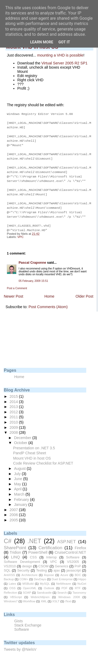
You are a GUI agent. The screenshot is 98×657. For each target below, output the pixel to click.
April (18, 482)
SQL (7, 563)
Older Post (84, 289)
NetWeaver (63, 576)
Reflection (10, 585)
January (21, 497)
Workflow (29, 593)
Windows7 (11, 593)
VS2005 (73, 554)
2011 (14, 410)
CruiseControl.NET (70, 545)
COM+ (23, 571)
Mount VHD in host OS (32, 451)
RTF (77, 580)
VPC (21, 229)
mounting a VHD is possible (60, 55)
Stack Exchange (27, 618)
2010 (14, 415)
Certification (50, 540)
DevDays (40, 571)
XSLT (56, 593)
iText (68, 593)
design (27, 559)
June (18, 471)
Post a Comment (17, 280)
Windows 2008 (69, 589)
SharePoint (15, 540)
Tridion (15, 545)
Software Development (22, 554)
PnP (77, 559)
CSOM (43, 559)
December (23, 430)
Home (49, 289)
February (22, 492)
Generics (61, 559)
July (18, 466)
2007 (14, 502)
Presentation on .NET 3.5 (34, 441)
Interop (51, 550)
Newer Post (13, 289)
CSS (33, 550)
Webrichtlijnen (40, 589)
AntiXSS (9, 567)
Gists (18, 614)
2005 (14, 513)
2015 (14, 389)
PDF (64, 580)
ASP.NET (66, 534)
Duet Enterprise (62, 571)
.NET (34, 533)
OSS (12, 580)
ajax (57, 563)
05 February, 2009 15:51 (33, 273)
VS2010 (10, 559)
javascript (73, 563)
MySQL (45, 576)
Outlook (49, 580)
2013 (14, 399)
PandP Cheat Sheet (29, 446)
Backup (9, 571)
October (21, 435)
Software (72, 550)
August (20, 461)
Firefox (80, 540)
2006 (14, 507)
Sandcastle (44, 585)
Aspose (49, 567)
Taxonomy (79, 585)
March (20, 487)
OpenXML (30, 580)
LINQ (15, 550)
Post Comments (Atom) (48, 299)
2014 (14, 394)
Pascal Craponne (32, 255)
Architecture (29, 567)
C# (7, 533)
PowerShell (37, 545)
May (18, 477)
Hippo (82, 571)
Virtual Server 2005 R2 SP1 (64, 63)
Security (23, 563)
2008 (14, 425)
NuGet (81, 576)
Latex (12, 576)
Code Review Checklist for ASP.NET (43, 456)
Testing (41, 563)
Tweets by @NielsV (20, 642)
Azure (64, 567)
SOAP (27, 585)
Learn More (41, 42)
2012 (14, 405)
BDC (78, 567)
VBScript (16, 589)
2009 (14, 420)
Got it (64, 42)
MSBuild (28, 576)
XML (44, 593)
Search (62, 585)
